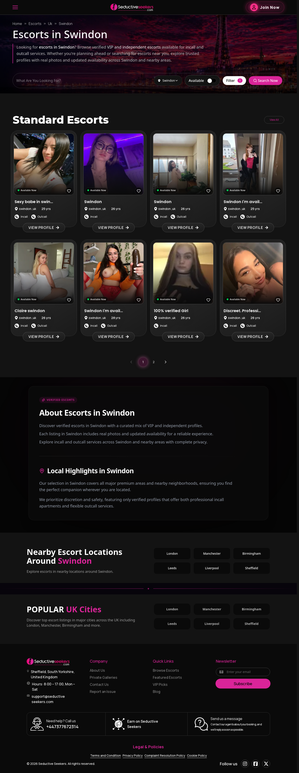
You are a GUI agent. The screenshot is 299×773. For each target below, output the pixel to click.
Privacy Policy (133, 755)
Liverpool (217, 569)
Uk (50, 23)
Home (17, 23)
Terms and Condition (105, 755)
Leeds (179, 569)
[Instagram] (245, 764)
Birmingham (256, 554)
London (179, 554)
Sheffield (257, 569)
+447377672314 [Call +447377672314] (62, 727)
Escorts (35, 23)
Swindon (66, 23)
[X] (266, 764)
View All (274, 120)
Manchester (216, 554)
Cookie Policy (197, 755)
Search (265, 80)
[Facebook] (256, 764)
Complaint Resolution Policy (164, 755)
